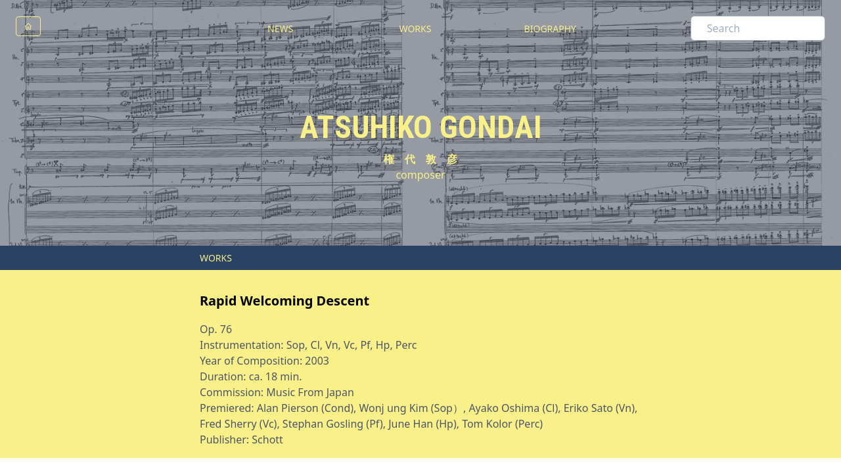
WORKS (415, 28)
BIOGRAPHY (550, 28)
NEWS (280, 28)
